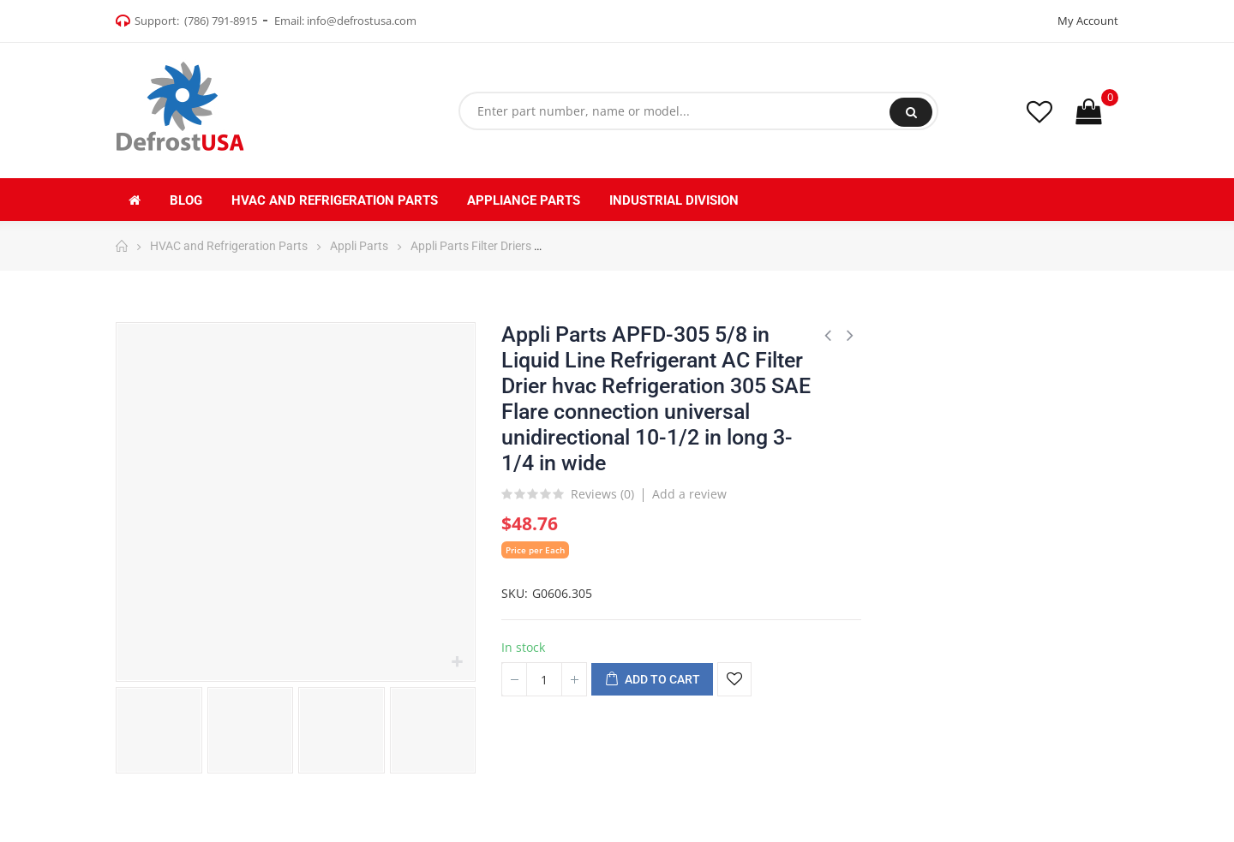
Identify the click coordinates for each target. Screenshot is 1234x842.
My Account (1087, 20)
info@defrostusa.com (361, 20)
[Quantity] (544, 679)
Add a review (689, 494)
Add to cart (652, 680)
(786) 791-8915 (220, 20)
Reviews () (602, 495)
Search (911, 112)
